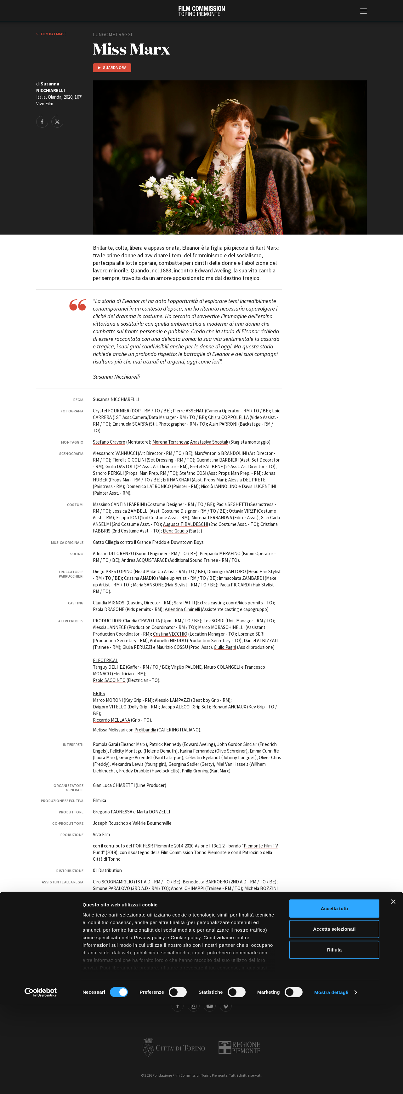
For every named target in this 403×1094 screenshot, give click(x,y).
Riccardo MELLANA (111, 720)
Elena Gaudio (175, 531)
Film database (53, 34)
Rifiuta (334, 1039)
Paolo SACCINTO (109, 680)
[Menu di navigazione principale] (363, 12)
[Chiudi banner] (393, 991)
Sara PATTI (184, 603)
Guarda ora (114, 67)
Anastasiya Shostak (209, 442)
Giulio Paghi (225, 647)
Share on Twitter (57, 121)
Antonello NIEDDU (168, 640)
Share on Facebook (42, 121)
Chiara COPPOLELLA (228, 417)
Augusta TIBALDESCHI (185, 524)
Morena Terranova (170, 442)
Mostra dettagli (331, 1081)
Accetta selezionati (334, 1018)
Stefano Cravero (109, 442)
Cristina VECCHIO (170, 634)
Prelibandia (145, 730)
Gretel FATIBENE (206, 466)
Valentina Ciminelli (182, 609)
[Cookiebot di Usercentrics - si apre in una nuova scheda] (40, 1081)
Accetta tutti (334, 997)
